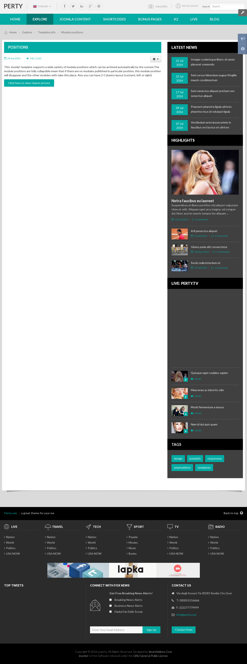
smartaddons (182, 467)
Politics (11, 548)
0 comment (200, 219)
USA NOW (13, 553)
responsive (215, 458)
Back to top (233, 513)
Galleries (161, 6)
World (10, 542)
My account (190, 6)
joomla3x (195, 458)
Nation (10, 537)
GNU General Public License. (150, 655)
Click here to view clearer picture (29, 83)
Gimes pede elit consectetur (209, 247)
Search (206, 6)
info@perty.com (186, 614)
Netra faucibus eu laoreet (192, 201)
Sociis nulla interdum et (205, 263)
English (42, 6)
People (133, 537)
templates (204, 467)
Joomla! (83, 655)
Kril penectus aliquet (204, 231)
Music (132, 548)
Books (133, 553)
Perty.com (10, 513)
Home (13, 32)
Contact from (183, 629)
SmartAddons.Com (160, 651)
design (178, 458)
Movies (133, 542)
